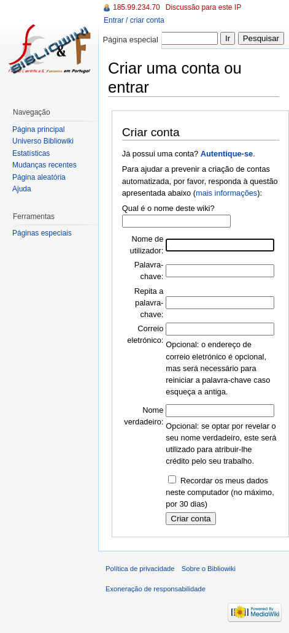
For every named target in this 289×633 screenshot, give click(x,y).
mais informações (226, 193)
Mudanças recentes (44, 165)
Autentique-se (227, 153)
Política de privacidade (140, 568)
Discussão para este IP (203, 7)
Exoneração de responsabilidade (156, 589)
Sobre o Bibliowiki (209, 568)
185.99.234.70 (136, 7)
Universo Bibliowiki (43, 141)
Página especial (130, 39)
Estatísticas (31, 153)
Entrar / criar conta (134, 20)
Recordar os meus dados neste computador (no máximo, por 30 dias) (220, 492)
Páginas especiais (42, 233)
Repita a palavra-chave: (149, 302)
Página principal (38, 129)
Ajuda (21, 189)
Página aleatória (39, 177)
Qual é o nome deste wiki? (168, 208)
